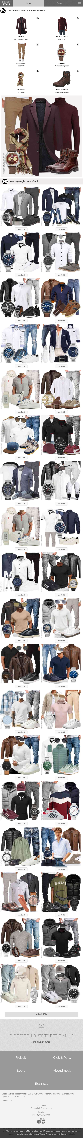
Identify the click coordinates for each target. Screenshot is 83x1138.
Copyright (41, 1112)
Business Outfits (68, 1094)
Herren (29, 3)
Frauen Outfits (19, 1096)
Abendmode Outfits (52, 1094)
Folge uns (41, 1119)
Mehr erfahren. (33, 1131)
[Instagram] (39, 1123)
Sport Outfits (7, 1096)
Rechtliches (41, 1106)
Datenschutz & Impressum (41, 1108)
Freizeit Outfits (20, 1094)
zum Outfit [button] (21, 229)
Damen (60, 3)
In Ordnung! (61, 1134)
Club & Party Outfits (35, 1094)
